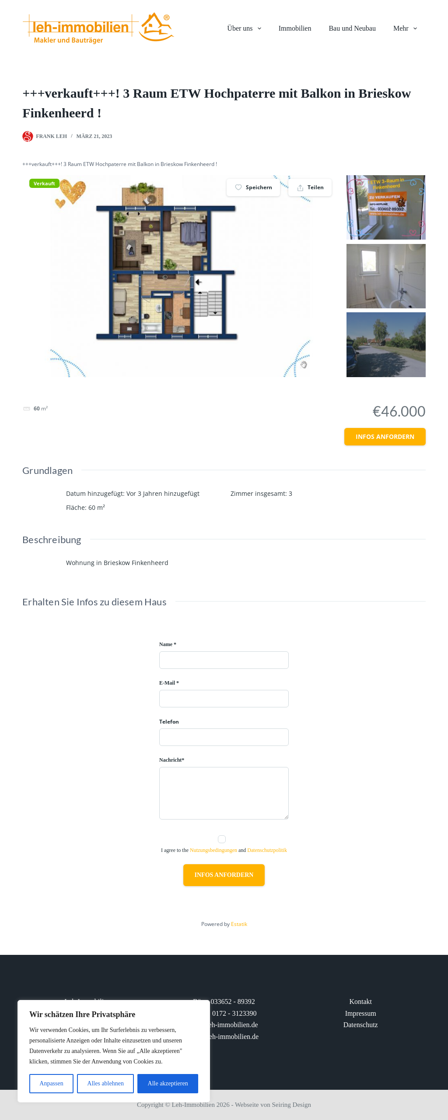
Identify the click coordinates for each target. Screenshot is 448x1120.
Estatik (239, 924)
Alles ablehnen (105, 1083)
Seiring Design (292, 1104)
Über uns (245, 28)
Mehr (406, 28)
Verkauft (44, 183)
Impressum (360, 1013)
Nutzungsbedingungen (213, 850)
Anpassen (51, 1083)
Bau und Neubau (352, 28)
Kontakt (360, 1001)
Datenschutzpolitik (267, 850)
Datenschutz (360, 1024)
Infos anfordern (385, 436)
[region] (114, 1051)
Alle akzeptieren (168, 1083)
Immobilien (295, 28)
